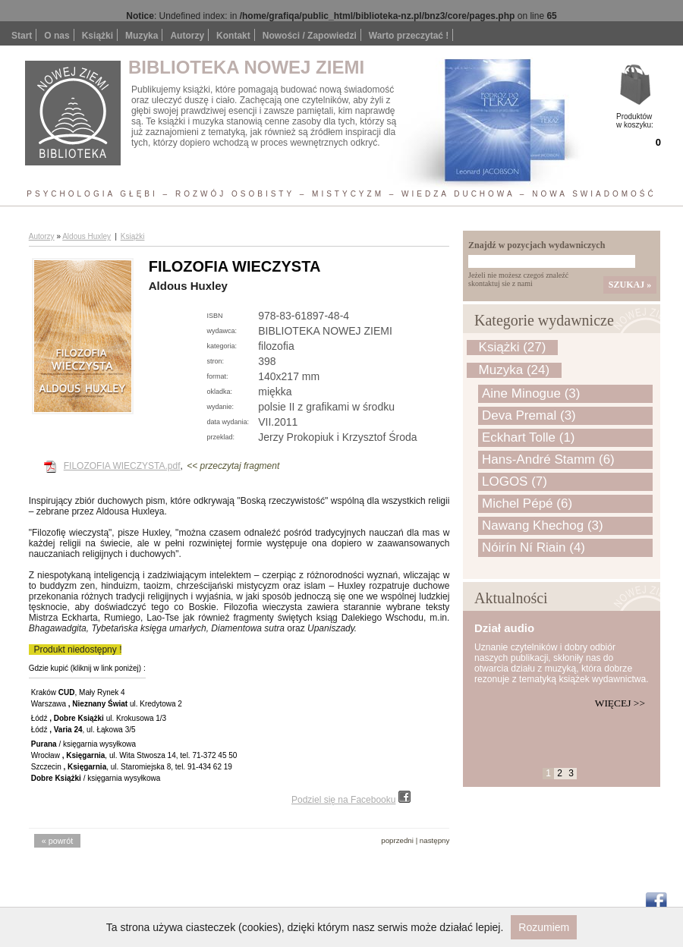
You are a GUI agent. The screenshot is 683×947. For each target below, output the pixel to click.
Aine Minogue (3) (531, 393)
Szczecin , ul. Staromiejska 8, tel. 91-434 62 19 (131, 767)
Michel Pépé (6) (527, 503)
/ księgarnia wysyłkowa (83, 744)
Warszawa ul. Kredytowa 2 (106, 704)
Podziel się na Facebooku (351, 799)
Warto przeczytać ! (409, 35)
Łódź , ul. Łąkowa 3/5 (83, 729)
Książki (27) (512, 347)
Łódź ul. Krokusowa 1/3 (98, 718)
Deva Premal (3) (529, 415)
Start (21, 35)
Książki (97, 35)
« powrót (57, 840)
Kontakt (233, 35)
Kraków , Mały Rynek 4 (78, 692)
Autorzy (187, 35)
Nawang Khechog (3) (542, 525)
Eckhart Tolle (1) (528, 437)
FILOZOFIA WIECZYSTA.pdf (122, 466)
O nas (56, 35)
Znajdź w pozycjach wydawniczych (536, 245)
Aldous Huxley (86, 236)
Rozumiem (543, 927)
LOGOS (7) (514, 481)
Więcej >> (620, 703)
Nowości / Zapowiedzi (310, 35)
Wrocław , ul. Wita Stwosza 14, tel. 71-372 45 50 (134, 755)
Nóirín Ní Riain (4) (533, 547)
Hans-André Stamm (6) (548, 459)
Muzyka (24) (514, 370)
